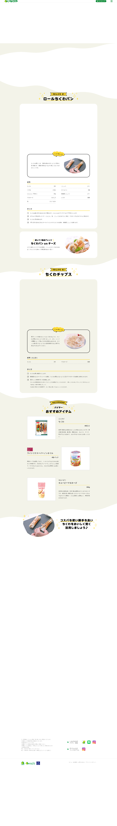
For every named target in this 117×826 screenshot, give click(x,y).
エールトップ (101, 2)
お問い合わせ (81, 601)
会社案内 (75, 601)
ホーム (70, 601)
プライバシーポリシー (91, 601)
